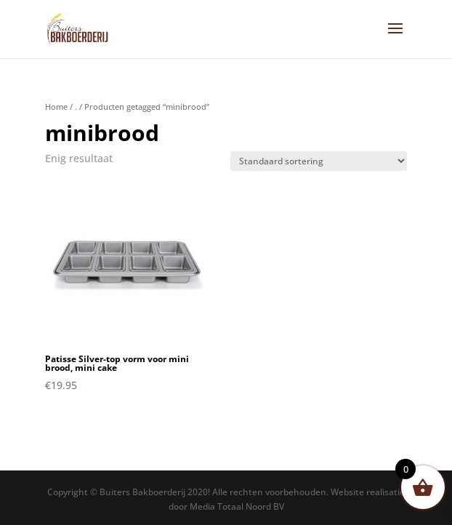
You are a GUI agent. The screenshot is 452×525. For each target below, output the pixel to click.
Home (56, 106)
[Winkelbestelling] (318, 161)
